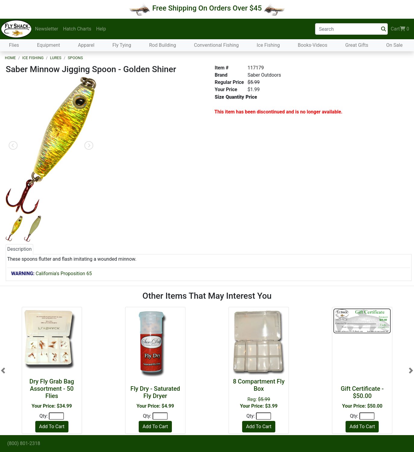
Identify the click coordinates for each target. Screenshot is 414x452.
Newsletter (46, 29)
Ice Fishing (268, 45)
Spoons (75, 58)
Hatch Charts (77, 29)
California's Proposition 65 (51, 273)
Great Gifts (356, 45)
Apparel (86, 45)
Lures (56, 58)
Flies (14, 45)
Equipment (48, 45)
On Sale (394, 45)
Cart (400, 29)
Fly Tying (121, 45)
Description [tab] (19, 249)
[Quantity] (56, 416)
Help (101, 29)
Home (10, 58)
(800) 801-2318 (23, 443)
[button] (3, 370)
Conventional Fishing (216, 45)
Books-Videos (312, 45)
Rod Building (162, 45)
